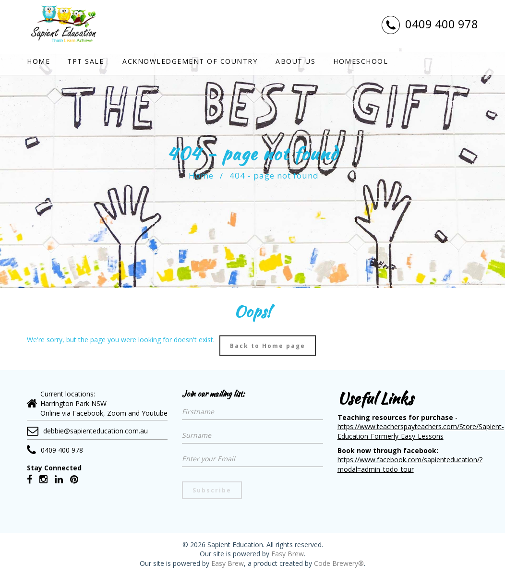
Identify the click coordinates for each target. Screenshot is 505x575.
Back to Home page (267, 345)
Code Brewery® (339, 563)
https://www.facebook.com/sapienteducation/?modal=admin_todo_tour (409, 464)
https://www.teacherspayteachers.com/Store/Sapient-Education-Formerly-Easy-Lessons (420, 431)
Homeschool (360, 61)
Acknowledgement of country (189, 61)
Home (38, 61)
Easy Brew (287, 553)
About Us (295, 61)
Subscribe (211, 490)
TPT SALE (85, 61)
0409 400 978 (429, 24)
